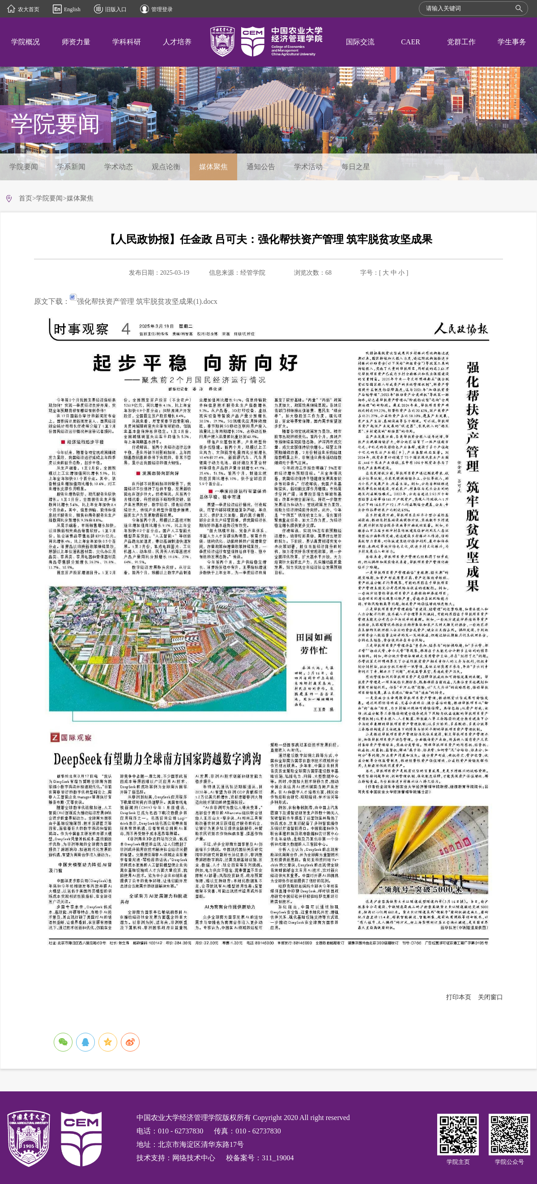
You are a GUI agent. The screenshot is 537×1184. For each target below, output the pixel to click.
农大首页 (28, 9)
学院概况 (25, 42)
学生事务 (512, 42)
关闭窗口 (490, 997)
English (72, 9)
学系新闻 (71, 166)
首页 (25, 198)
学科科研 (126, 42)
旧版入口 (116, 9)
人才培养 (177, 42)
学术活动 (308, 166)
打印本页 (458, 997)
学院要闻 (23, 166)
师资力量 (76, 42)
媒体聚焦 (213, 166)
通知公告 (261, 166)
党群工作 (461, 42)
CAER (410, 42)
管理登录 (162, 9)
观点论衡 (166, 166)
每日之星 (355, 166)
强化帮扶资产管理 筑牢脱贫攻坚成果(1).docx (143, 301)
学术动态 (118, 166)
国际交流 (360, 42)
